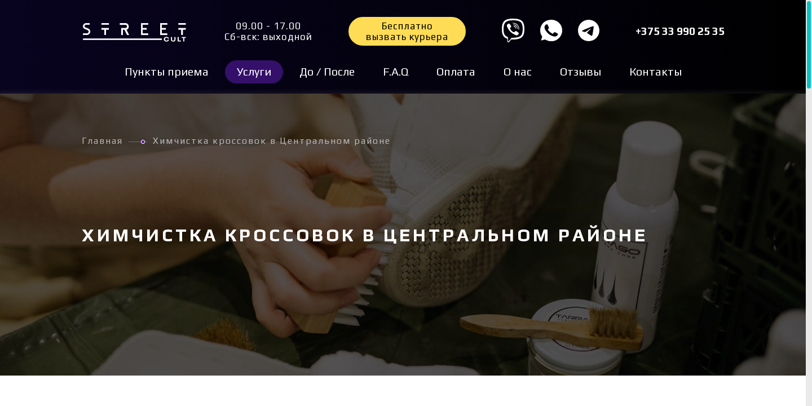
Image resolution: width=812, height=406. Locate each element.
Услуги (254, 71)
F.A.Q (395, 71)
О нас (518, 71)
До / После (327, 71)
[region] (406, 203)
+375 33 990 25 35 (680, 31)
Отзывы (580, 71)
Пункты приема (167, 71)
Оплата (455, 71)
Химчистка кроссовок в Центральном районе (272, 141)
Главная (102, 141)
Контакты (655, 71)
